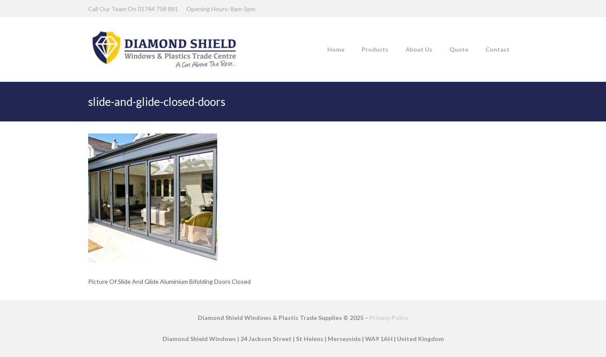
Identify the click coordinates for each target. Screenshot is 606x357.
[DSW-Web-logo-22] (164, 49)
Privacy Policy (389, 317)
